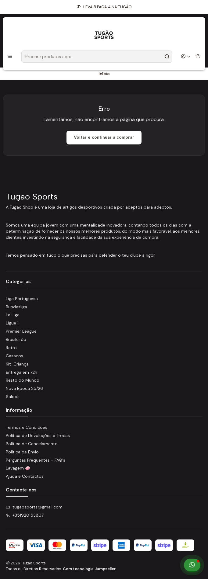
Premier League (21, 331)
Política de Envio (22, 452)
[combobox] (96, 56)
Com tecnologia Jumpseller (89, 568)
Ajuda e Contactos (25, 476)
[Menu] (10, 56)
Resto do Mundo (22, 380)
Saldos (13, 396)
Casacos (14, 356)
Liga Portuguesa (22, 298)
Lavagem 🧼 (18, 468)
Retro (11, 347)
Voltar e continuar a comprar (104, 137)
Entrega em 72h (21, 372)
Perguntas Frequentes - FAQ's (35, 460)
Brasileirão (16, 339)
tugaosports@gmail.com (34, 507)
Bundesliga (16, 307)
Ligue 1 (12, 323)
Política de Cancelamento (32, 443)
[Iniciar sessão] (185, 56)
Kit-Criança (17, 364)
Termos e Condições (26, 427)
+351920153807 (25, 515)
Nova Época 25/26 (24, 388)
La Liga (13, 314)
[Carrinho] (198, 56)
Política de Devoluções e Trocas (38, 435)
